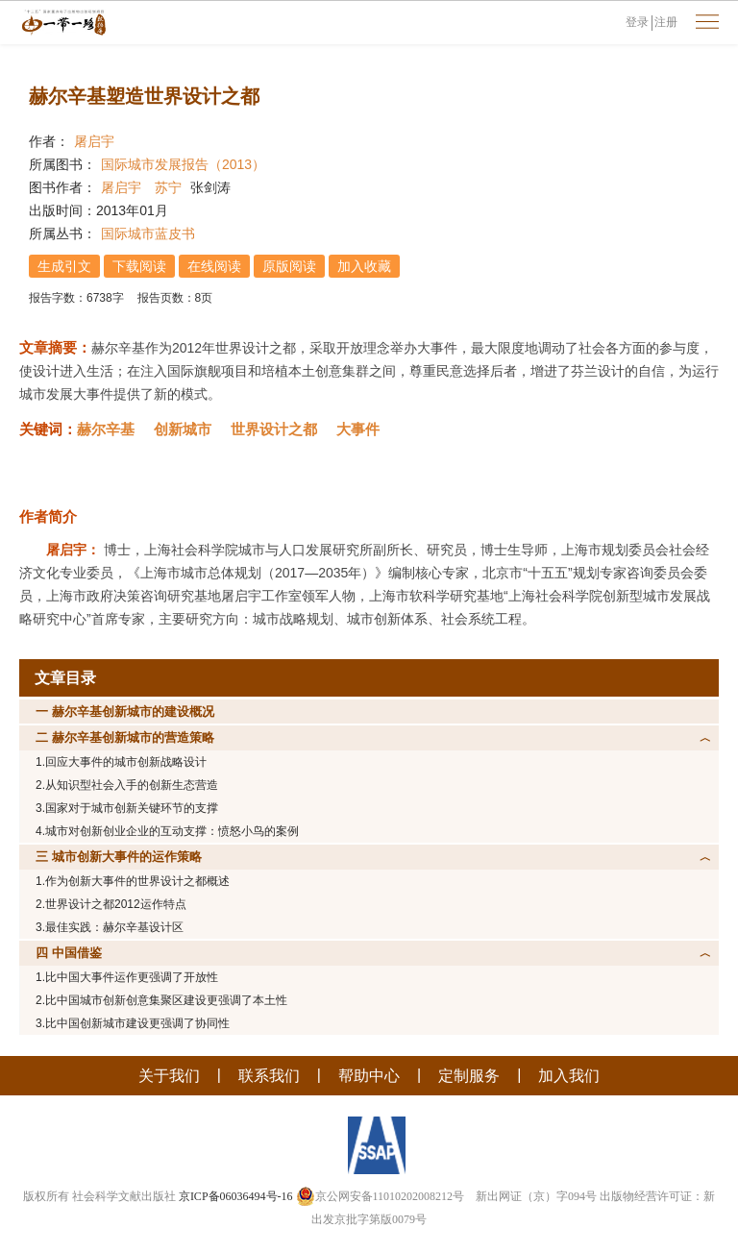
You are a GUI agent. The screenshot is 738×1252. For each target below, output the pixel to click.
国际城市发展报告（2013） (183, 164)
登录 (637, 22)
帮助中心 (369, 1076)
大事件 (358, 429)
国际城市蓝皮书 (148, 233)
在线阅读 (214, 266)
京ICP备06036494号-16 (236, 1196)
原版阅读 (289, 266)
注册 (665, 22)
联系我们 (269, 1076)
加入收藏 (364, 266)
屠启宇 (94, 141)
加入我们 (569, 1076)
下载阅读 (139, 266)
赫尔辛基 (106, 429)
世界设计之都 (274, 429)
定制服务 (469, 1076)
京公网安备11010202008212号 (380, 1196)
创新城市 (182, 429)
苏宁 (168, 187)
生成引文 (64, 266)
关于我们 (169, 1076)
